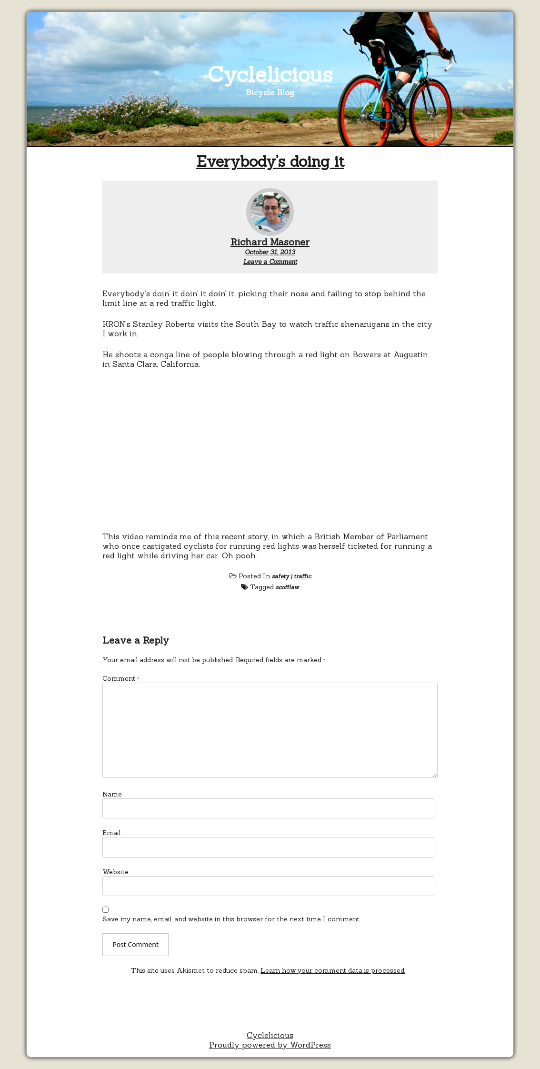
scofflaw (287, 587)
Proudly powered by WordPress (270, 1044)
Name (112, 794)
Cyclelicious (270, 74)
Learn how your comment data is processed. (332, 970)
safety (280, 576)
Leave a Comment (270, 262)
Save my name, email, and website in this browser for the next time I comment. (231, 919)
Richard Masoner (270, 242)
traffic (302, 576)
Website (115, 871)
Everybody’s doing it (270, 161)
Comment (120, 678)
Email (111, 832)
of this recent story (231, 536)
